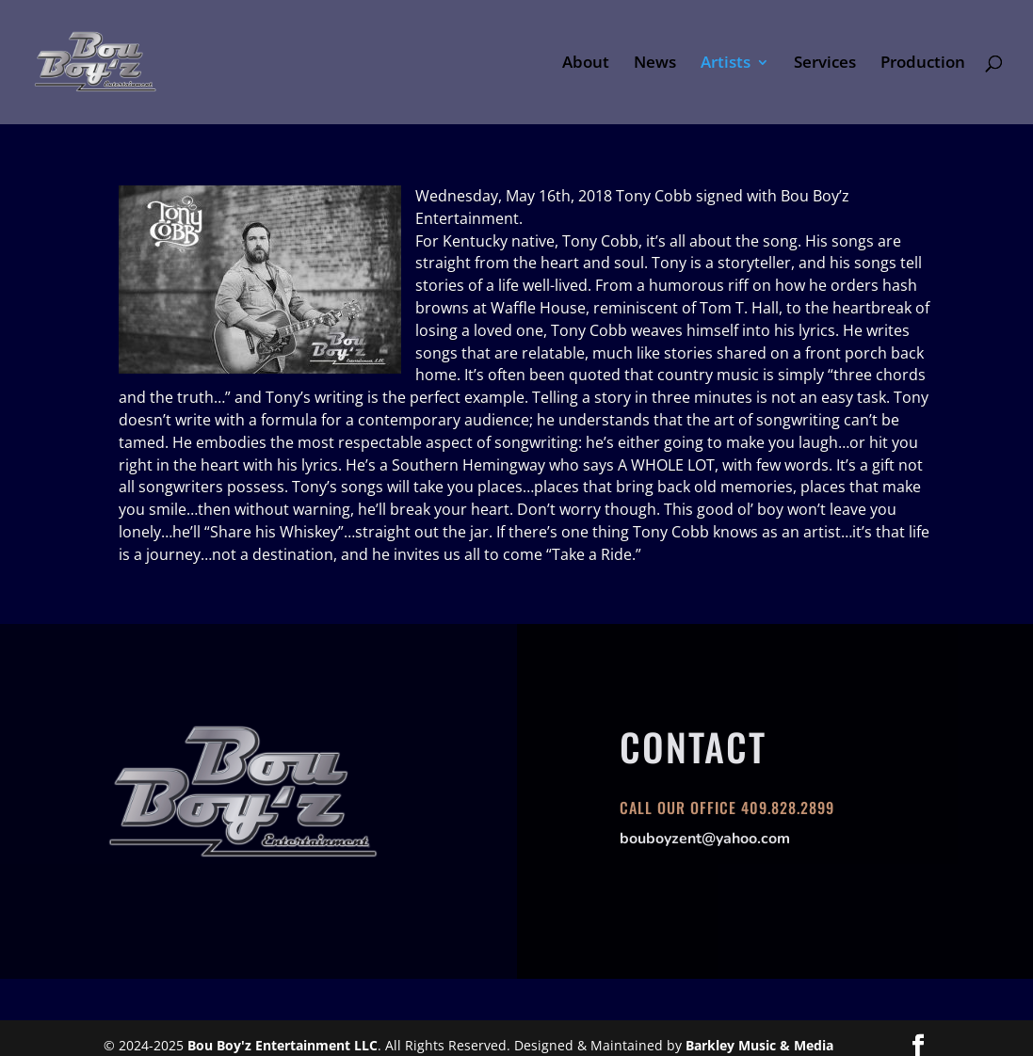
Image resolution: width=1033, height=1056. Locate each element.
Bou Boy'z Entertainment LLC (282, 1045)
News (655, 64)
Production (922, 64)
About (585, 64)
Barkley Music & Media (759, 1045)
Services (825, 64)
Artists (726, 64)
